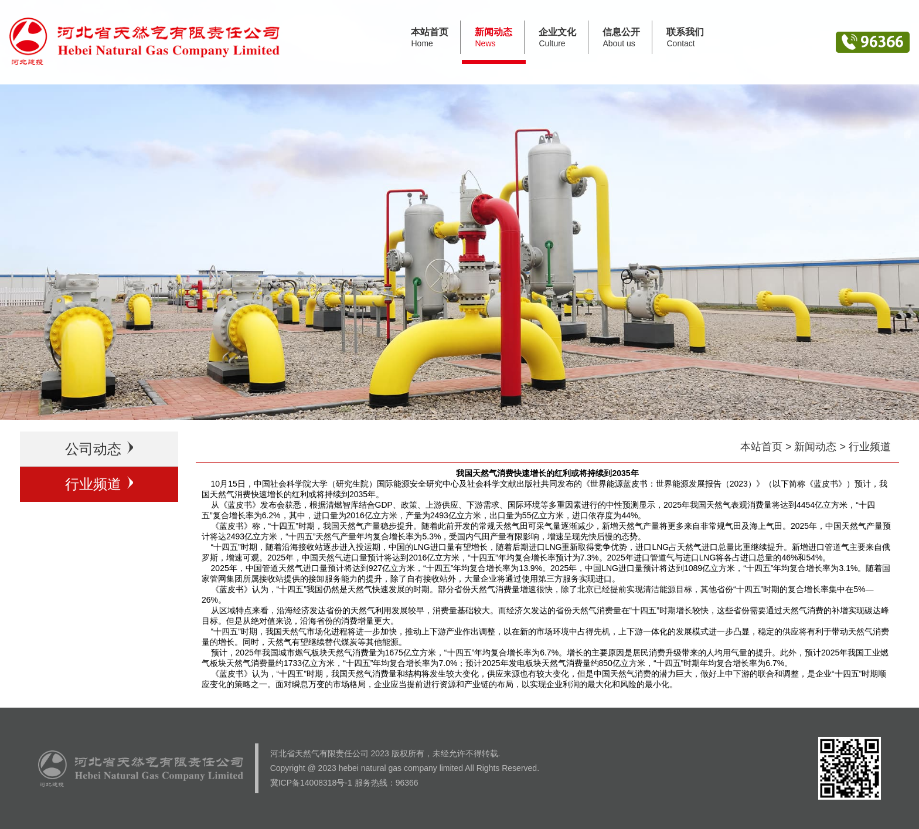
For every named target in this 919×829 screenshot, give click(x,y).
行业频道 (99, 484)
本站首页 (761, 447)
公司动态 (99, 449)
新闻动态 (815, 447)
